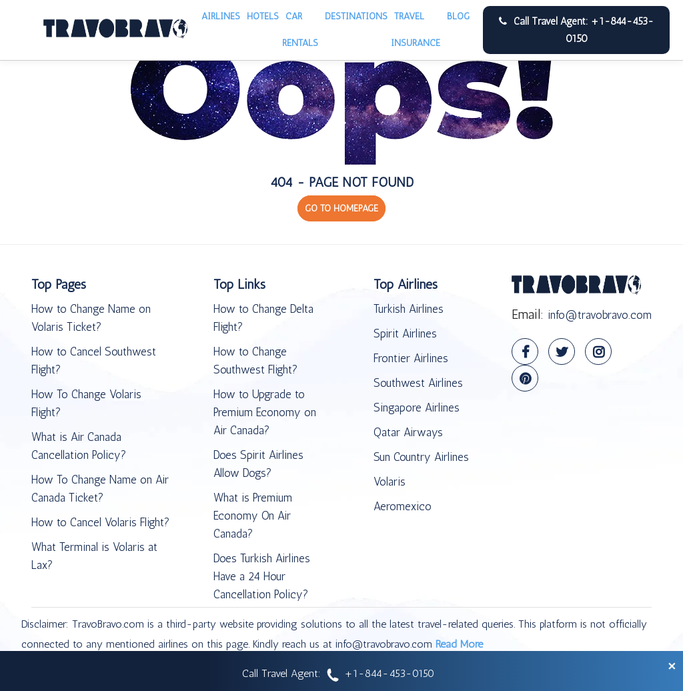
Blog (458, 16)
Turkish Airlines (409, 308)
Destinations (356, 16)
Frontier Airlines (411, 358)
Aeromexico (403, 506)
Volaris (390, 481)
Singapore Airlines (417, 407)
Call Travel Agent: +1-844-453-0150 (576, 30)
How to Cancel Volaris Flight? (100, 522)
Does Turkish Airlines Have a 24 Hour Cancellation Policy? (261, 576)
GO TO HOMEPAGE (341, 208)
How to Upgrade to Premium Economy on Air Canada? (264, 412)
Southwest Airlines (418, 383)
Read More (459, 644)
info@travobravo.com (600, 314)
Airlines (220, 16)
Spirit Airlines (405, 333)
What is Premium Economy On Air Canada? (252, 515)
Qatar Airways (408, 432)
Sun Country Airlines (421, 457)
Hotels (263, 16)
